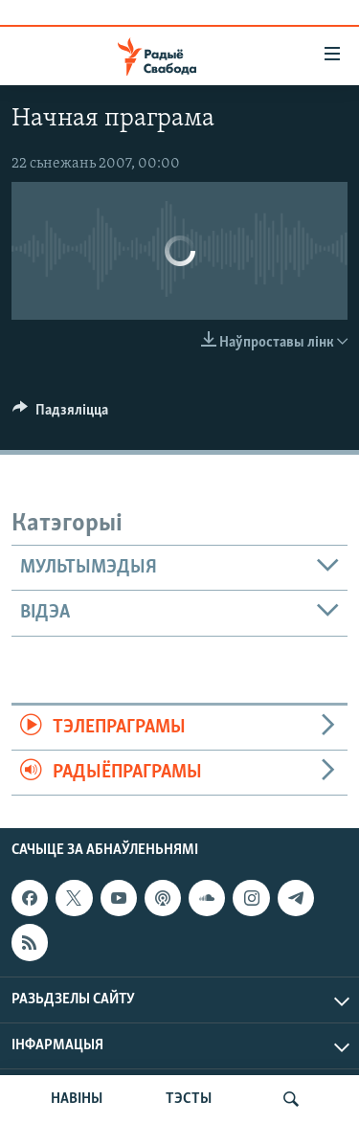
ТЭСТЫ (189, 1099)
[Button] (60, 414)
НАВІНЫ (76, 1099)
